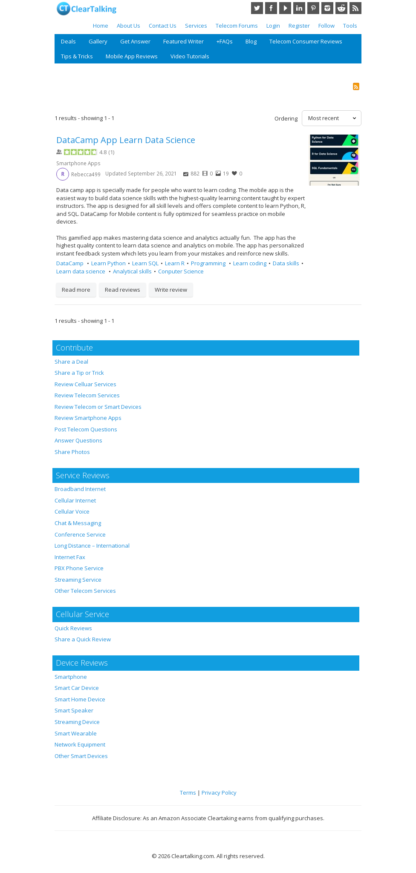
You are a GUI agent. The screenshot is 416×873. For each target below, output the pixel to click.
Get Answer (135, 41)
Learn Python (108, 263)
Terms (188, 792)
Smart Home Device (80, 699)
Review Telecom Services (87, 395)
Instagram (327, 8)
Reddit (341, 8)
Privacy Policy (219, 792)
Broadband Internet (80, 489)
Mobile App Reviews (132, 56)
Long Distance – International (92, 545)
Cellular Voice (72, 511)
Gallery (98, 41)
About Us (128, 25)
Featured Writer (183, 41)
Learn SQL (145, 263)
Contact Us (162, 25)
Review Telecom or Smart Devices (98, 407)
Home (100, 25)
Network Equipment (80, 744)
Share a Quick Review (83, 639)
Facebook (271, 8)
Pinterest (313, 8)
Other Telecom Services (85, 590)
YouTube (285, 8)
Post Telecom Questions (86, 429)
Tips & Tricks (77, 56)
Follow (326, 25)
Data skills (286, 263)
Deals (68, 41)
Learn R (175, 263)
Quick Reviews (73, 628)
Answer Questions (78, 440)
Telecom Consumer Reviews (305, 41)
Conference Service (80, 534)
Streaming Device (77, 722)
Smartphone (71, 677)
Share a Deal (71, 361)
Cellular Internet (75, 500)
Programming (209, 263)
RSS (355, 8)
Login (273, 25)
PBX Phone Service (79, 568)
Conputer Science (181, 271)
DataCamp (70, 263)
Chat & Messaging (78, 523)
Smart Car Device (77, 688)
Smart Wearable (76, 733)
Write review (171, 289)
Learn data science (81, 271)
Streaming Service (78, 579)
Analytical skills (132, 271)
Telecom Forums (237, 25)
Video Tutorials (189, 56)
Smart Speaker (74, 710)
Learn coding (249, 263)
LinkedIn (299, 8)
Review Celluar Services (85, 384)
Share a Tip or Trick (79, 372)
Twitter (257, 8)
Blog (251, 41)
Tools (350, 25)
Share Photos (72, 452)
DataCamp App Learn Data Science (125, 140)
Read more (76, 289)
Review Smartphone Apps (88, 418)
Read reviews (122, 289)
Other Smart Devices (81, 756)
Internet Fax (70, 557)
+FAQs (225, 41)
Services (196, 25)
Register (299, 25)
